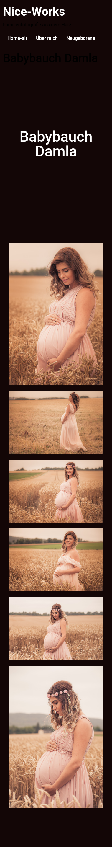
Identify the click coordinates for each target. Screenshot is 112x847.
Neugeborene (81, 38)
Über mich (46, 38)
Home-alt (17, 38)
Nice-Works (34, 12)
